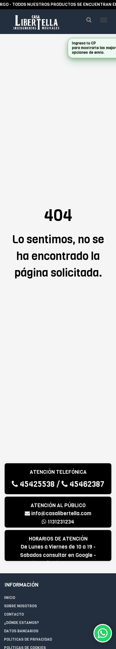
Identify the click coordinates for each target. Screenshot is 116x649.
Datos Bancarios (21, 631)
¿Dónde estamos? (21, 622)
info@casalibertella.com (58, 513)
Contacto (14, 614)
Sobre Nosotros (20, 606)
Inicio (9, 597)
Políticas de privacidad (28, 639)
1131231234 (58, 521)
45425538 (33, 484)
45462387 (83, 484)
